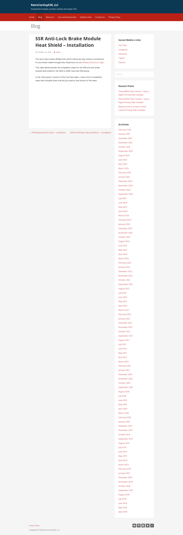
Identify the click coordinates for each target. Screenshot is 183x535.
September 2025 (125, 151)
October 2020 (124, 383)
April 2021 (122, 357)
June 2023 (122, 245)
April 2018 (122, 511)
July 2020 (122, 396)
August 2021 (123, 340)
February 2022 (124, 314)
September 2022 (125, 284)
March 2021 (123, 361)
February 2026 (124, 129)
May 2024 (122, 207)
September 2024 (125, 194)
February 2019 (124, 469)
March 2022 (123, 310)
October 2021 (124, 331)
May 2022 (122, 301)
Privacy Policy (114, 17)
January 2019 (124, 473)
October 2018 (124, 486)
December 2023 (125, 228)
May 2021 (122, 353)
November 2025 (125, 142)
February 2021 (124, 366)
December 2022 (125, 271)
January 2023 (124, 267)
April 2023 (122, 254)
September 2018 (125, 490)
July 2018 (122, 499)
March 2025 (123, 168)
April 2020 (122, 408)
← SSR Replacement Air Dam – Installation (47, 132)
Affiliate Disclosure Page (93, 62)
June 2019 (122, 451)
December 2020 (125, 374)
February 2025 (124, 172)
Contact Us (100, 17)
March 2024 (123, 215)
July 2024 (122, 198)
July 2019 (122, 447)
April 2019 (122, 460)
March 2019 (123, 464)
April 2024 (122, 211)
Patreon (122, 62)
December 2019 (125, 426)
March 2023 (123, 258)
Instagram (123, 49)
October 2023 (124, 237)
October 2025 (124, 147)
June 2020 (122, 400)
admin (58, 52)
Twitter (121, 58)
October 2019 (124, 434)
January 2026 (124, 134)
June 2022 (122, 297)
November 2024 (125, 185)
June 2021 (122, 348)
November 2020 (125, 378)
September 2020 (125, 387)
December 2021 (125, 323)
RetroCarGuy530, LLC (44, 5)
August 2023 (123, 241)
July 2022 (122, 293)
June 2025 (122, 159)
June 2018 (122, 503)
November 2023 (125, 233)
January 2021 (124, 370)
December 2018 (125, 477)
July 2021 (122, 344)
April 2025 (122, 164)
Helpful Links (86, 17)
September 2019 (125, 439)
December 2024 (125, 181)
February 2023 (124, 262)
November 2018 (125, 482)
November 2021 (125, 327)
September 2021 (125, 336)
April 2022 (122, 305)
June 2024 (122, 202)
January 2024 (124, 224)
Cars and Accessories (67, 17)
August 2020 (123, 391)
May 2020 (122, 404)
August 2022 (123, 288)
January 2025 (124, 177)
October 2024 (124, 190)
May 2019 (122, 456)
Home (31, 17)
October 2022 (124, 280)
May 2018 (122, 507)
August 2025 (123, 155)
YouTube (122, 45)
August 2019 (123, 443)
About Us (50, 17)
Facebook (122, 54)
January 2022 (124, 318)
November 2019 (125, 430)
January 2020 (124, 421)
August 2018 (123, 494)
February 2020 (124, 417)
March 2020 (123, 413)
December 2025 (125, 138)
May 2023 (122, 250)
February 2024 (124, 220)
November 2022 (125, 275)
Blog (40, 17)
